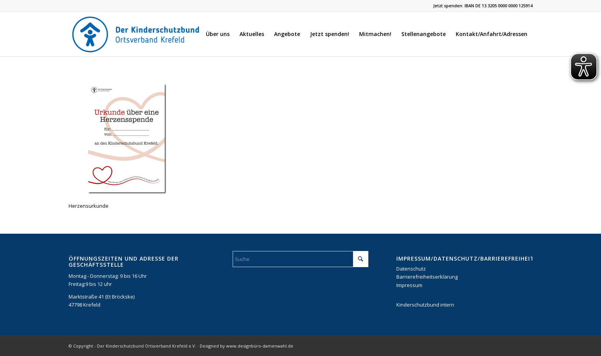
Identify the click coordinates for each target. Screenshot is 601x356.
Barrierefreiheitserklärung (427, 276)
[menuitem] (218, 34)
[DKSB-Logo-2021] (136, 34)
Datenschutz (411, 268)
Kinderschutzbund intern (425, 304)
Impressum (409, 285)
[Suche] (301, 259)
